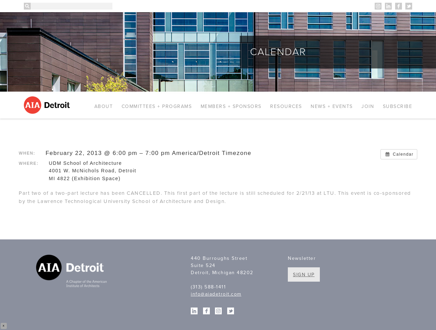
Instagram (378, 6)
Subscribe (397, 106)
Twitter (408, 6)
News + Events (332, 106)
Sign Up (304, 275)
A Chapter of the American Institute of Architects (72, 272)
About (103, 106)
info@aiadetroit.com (216, 294)
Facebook (398, 6)
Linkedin (388, 6)
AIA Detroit (48, 105)
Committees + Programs (157, 106)
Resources (286, 106)
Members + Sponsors (231, 106)
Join (367, 106)
